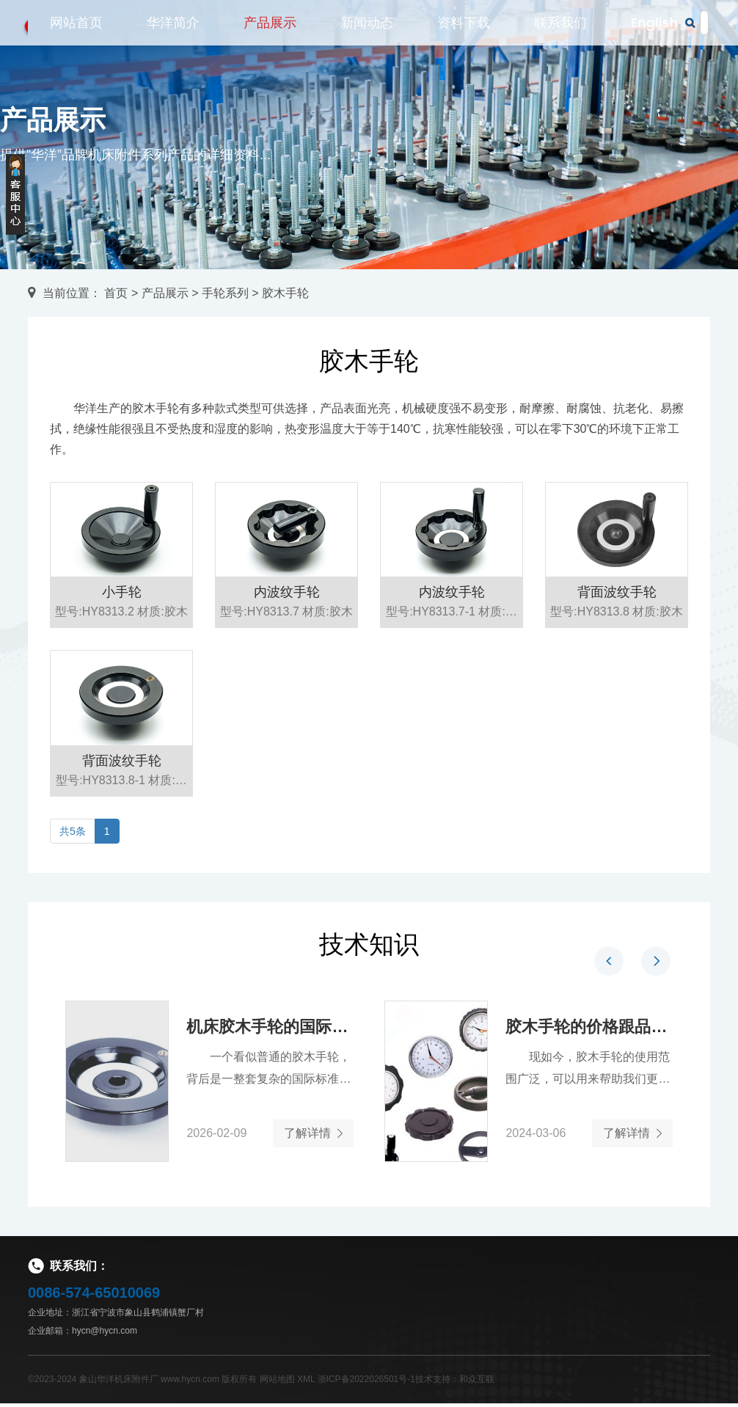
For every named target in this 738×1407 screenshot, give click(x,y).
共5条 (72, 831)
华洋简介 (173, 31)
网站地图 (277, 1383)
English (654, 31)
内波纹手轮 (287, 612)
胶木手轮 (285, 293)
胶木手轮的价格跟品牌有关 (588, 1028)
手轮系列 (225, 293)
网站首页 (76, 31)
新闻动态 (366, 31)
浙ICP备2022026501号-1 (366, 1383)
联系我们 (560, 31)
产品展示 (270, 31)
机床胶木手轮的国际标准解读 (269, 1028)
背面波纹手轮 (617, 612)
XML (306, 1383)
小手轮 (122, 612)
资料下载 (463, 31)
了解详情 (311, 1134)
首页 (116, 293)
